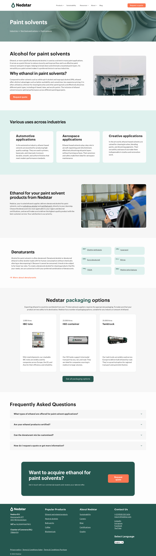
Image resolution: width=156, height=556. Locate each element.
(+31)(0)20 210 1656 (122, 514)
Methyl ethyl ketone (128, 270)
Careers (83, 519)
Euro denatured (93, 260)
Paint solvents (46, 31)
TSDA (89, 270)
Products (59, 5)
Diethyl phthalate (94, 250)
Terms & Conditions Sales (32, 550)
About (93, 5)
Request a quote (136, 5)
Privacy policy (15, 550)
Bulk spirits (49, 523)
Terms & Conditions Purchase (55, 550)
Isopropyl (124, 250)
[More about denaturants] (24, 277)
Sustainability (71, 5)
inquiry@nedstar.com (122, 517)
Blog (101, 5)
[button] (78, 414)
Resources (83, 5)
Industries (14, 31)
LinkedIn (117, 521)
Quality (83, 531)
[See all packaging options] (78, 379)
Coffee (47, 527)
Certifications (85, 527)
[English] (119, 542)
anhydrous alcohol (30, 206)
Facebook (118, 526)
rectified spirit (46, 206)
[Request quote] (20, 97)
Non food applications (29, 31)
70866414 (14, 532)
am (121, 523)
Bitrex (122, 260)
